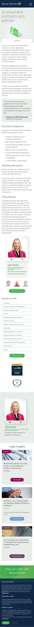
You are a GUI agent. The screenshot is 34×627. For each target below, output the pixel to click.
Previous (4, 415)
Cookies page (5, 593)
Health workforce (7, 346)
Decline (15, 623)
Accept (6, 623)
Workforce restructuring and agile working (14, 342)
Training (5, 349)
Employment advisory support (11, 310)
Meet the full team (17, 291)
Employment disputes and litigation (12, 335)
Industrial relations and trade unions (12, 338)
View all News (17, 479)
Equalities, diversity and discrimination (13, 324)
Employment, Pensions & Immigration (12, 331)
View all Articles (17, 556)
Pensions (5, 313)
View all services (17, 355)
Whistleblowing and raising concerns (12, 317)
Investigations (7, 328)
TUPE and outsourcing (9, 321)
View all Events (17, 518)
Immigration (6, 303)
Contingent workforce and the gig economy (14, 306)
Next (30, 415)
